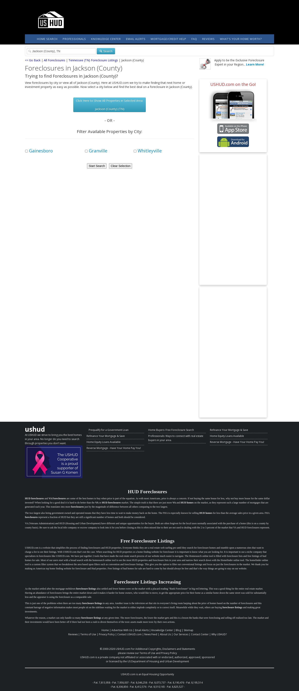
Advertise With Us (122, 630)
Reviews (208, 39)
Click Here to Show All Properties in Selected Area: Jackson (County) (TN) (109, 105)
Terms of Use (88, 634)
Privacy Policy (107, 634)
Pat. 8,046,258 (139, 682)
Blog (178, 630)
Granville (98, 151)
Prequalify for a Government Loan (109, 430)
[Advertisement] (233, 219)
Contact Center (200, 634)
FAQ (194, 39)
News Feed (150, 634)
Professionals (74, 39)
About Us (165, 634)
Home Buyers (156, 430)
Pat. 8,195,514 (194, 682)
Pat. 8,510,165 (156, 687)
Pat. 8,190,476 (176, 682)
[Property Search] (61, 51)
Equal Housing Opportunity (158, 674)
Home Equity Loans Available (104, 442)
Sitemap (188, 630)
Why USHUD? (219, 634)
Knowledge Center (106, 39)
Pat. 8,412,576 (138, 687)
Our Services (181, 634)
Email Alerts (136, 39)
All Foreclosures (54, 60)
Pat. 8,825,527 (175, 687)
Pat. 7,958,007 (120, 682)
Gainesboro (41, 151)
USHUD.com (123, 649)
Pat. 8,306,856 (120, 687)
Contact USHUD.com (129, 634)
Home (105, 630)
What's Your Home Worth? (241, 39)
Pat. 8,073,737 (157, 682)
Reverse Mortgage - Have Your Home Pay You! (114, 448)
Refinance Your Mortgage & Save (106, 436)
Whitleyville (150, 151)
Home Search (47, 39)
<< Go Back (32, 60)
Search (105, 51)
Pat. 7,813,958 (102, 682)
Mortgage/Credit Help (168, 39)
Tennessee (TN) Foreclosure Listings (93, 60)
